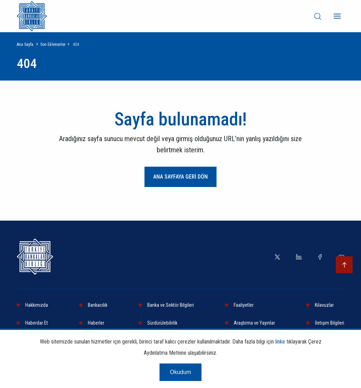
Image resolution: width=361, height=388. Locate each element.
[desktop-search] (318, 16)
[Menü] (337, 16)
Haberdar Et (36, 323)
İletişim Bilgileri (329, 323)
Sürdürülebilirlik (162, 323)
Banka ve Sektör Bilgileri (170, 305)
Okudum (180, 372)
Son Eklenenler (53, 44)
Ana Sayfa (25, 44)
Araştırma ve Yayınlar (254, 323)
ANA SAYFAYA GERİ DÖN (180, 176)
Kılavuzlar (324, 305)
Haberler (96, 323)
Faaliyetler (244, 305)
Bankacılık (97, 305)
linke (280, 341)
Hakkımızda (36, 305)
